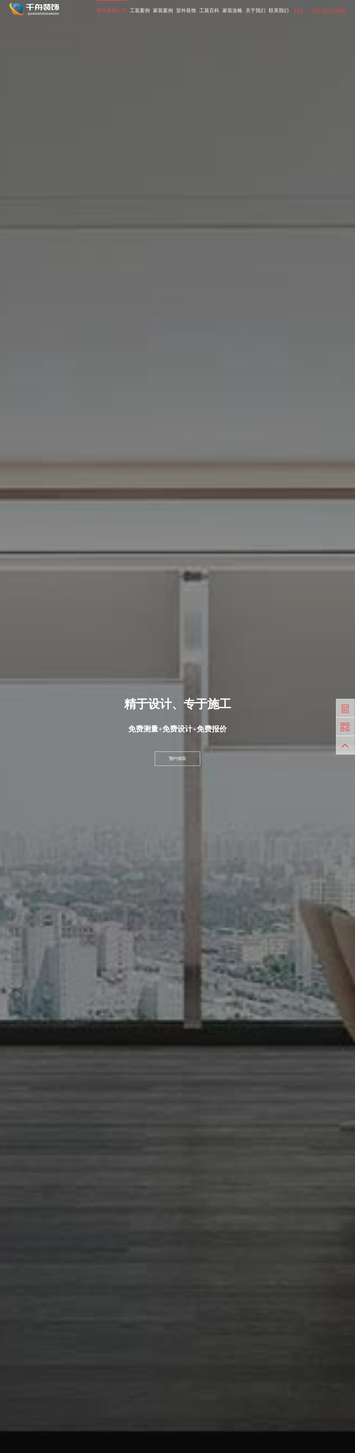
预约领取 (177, 758)
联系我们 (279, 10)
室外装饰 (186, 10)
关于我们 (256, 10)
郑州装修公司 (112, 10)
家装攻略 (232, 10)
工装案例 (140, 10)
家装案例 (163, 10)
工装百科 (209, 10)
